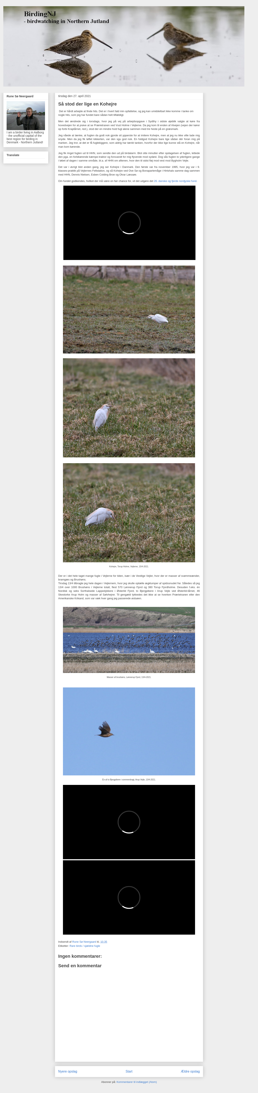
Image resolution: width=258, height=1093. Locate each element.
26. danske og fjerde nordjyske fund (175, 181)
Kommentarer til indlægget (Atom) (137, 1082)
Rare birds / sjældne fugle (85, 945)
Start (129, 1071)
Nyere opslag (67, 1071)
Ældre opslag (190, 1071)
